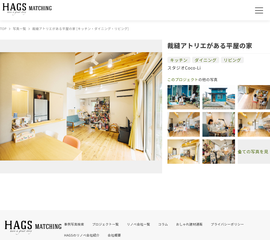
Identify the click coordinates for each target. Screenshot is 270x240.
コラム (163, 224)
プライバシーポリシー (227, 224)
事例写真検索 (74, 224)
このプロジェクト (182, 79)
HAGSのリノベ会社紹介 (82, 235)
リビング (232, 60)
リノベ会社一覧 (138, 224)
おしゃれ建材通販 (189, 224)
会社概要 (114, 235)
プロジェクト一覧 (105, 224)
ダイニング (206, 60)
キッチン (179, 60)
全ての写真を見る (253, 151)
